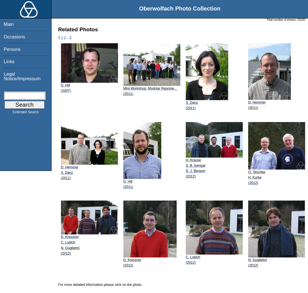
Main (9, 24)
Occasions (14, 36)
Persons (12, 49)
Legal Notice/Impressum (22, 76)
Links (9, 61)
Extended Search (26, 113)
